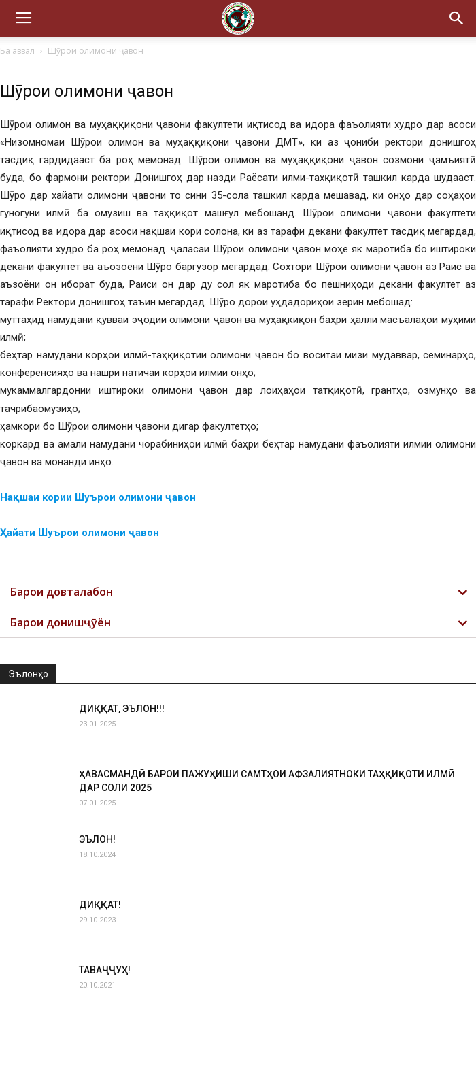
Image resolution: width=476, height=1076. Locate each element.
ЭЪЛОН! (97, 839)
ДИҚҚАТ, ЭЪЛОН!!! (122, 708)
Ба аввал (17, 50)
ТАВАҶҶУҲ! (105, 969)
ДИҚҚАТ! (100, 904)
